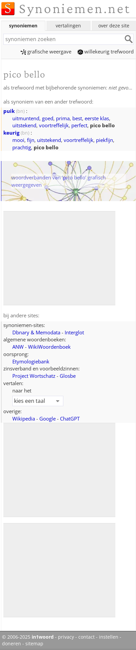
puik (9, 111)
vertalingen (68, 25)
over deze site (113, 25)
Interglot (74, 332)
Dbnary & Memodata (36, 332)
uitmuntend (25, 118)
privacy (66, 637)
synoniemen (23, 25)
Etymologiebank (30, 361)
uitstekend (24, 125)
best (77, 118)
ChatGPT (70, 418)
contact (86, 637)
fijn (30, 140)
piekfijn (104, 140)
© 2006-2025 (28, 637)
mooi (18, 140)
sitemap (34, 644)
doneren (11, 644)
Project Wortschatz (33, 375)
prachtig (21, 147)
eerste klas (97, 118)
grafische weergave (46, 51)
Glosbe (68, 375)
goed (47, 118)
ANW (18, 346)
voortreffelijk (54, 125)
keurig (11, 132)
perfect (79, 125)
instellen (108, 637)
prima (63, 118)
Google (47, 418)
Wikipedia (23, 418)
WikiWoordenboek (49, 346)
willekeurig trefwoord (106, 51)
